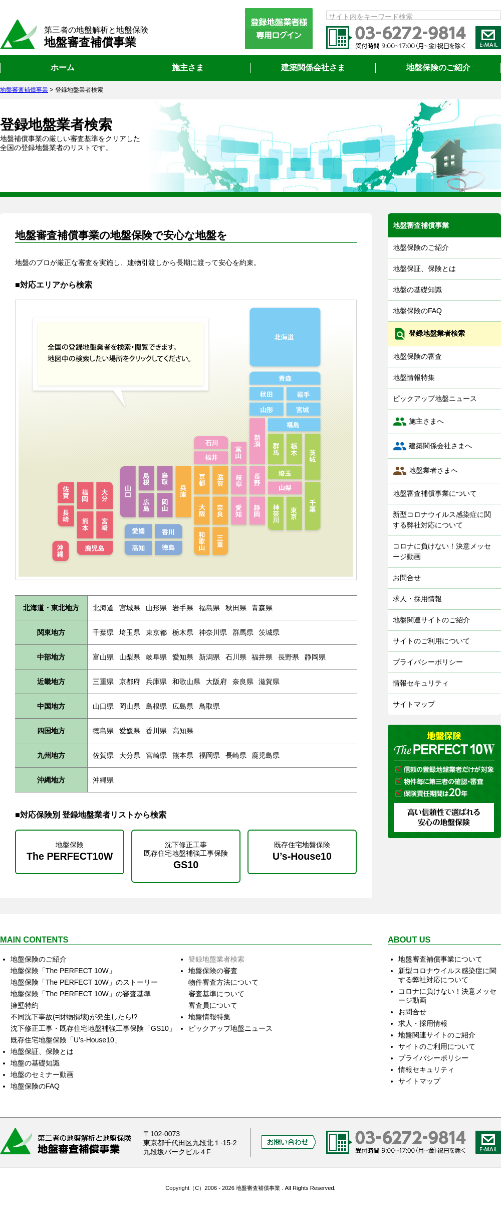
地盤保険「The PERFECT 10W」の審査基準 (81, 994)
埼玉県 (129, 632)
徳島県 (103, 731)
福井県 (262, 657)
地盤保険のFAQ (417, 311)
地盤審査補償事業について (435, 493)
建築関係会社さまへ (432, 446)
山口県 (103, 706)
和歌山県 (186, 682)
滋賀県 (269, 682)
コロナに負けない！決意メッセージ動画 (442, 551)
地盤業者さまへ (425, 471)
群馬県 (243, 632)
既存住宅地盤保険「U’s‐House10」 (66, 1040)
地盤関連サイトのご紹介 (431, 620)
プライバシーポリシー (428, 662)
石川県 (235, 657)
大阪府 (216, 682)
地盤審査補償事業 (421, 225)
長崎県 (235, 755)
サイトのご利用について (431, 641)
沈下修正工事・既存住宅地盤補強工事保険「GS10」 (93, 1028)
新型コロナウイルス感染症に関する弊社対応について (442, 519)
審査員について (212, 1005)
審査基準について (216, 994)
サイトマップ (414, 704)
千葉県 (103, 632)
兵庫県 (156, 682)
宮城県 (129, 608)
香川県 (156, 731)
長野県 (288, 657)
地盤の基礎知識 (417, 290)
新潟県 (209, 657)
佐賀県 (103, 755)
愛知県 (182, 657)
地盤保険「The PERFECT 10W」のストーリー (84, 982)
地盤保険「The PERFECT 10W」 (63, 971)
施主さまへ (418, 422)
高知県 (182, 731)
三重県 (103, 682)
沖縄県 (103, 780)
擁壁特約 (25, 1005)
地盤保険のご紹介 (421, 247)
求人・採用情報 (417, 599)
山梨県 (129, 657)
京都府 (129, 682)
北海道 (103, 608)
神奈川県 (213, 632)
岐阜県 (156, 657)
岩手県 (182, 608)
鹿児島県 (266, 755)
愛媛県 (129, 731)
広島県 (182, 706)
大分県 (129, 755)
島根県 (156, 706)
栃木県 (182, 632)
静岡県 (315, 657)
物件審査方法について (223, 982)
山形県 (156, 608)
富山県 (103, 657)
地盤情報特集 (414, 377)
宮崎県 (156, 755)
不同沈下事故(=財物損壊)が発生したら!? (74, 1017)
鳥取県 (209, 706)
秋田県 (235, 608)
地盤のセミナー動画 (42, 1074)
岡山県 (129, 706)
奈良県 (243, 682)
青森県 (262, 608)
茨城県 (269, 632)
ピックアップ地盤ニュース (435, 398)
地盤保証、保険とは (424, 268)
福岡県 (209, 755)
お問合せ (407, 578)
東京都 (156, 632)
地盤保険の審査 (417, 356)
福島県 (209, 608)
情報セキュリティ (421, 683)
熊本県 (182, 755)
